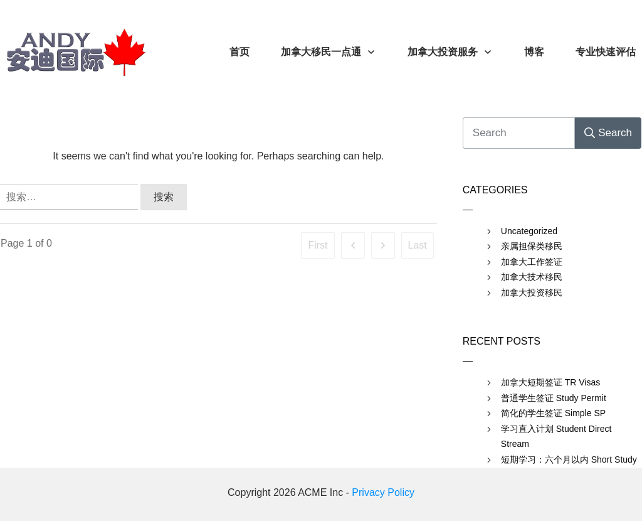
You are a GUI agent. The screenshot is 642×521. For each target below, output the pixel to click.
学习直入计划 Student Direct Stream (556, 436)
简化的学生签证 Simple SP (553, 413)
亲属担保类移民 (531, 246)
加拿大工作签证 (531, 262)
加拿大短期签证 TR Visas (550, 382)
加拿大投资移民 (531, 292)
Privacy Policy (383, 492)
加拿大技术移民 (531, 277)
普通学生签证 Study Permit (553, 398)
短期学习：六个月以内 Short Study (569, 459)
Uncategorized (529, 231)
